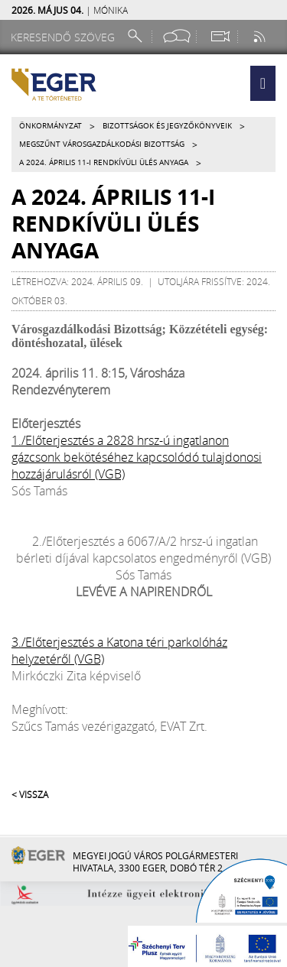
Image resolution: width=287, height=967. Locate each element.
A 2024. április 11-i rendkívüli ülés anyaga (103, 162)
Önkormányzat (50, 126)
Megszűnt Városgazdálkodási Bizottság (101, 144)
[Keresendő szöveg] (65, 37)
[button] (263, 83)
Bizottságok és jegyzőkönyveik (167, 126)
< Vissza (29, 794)
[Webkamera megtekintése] (219, 36)
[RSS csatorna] (261, 36)
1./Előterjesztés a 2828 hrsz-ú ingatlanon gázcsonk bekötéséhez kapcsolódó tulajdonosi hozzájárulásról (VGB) (136, 457)
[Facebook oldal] (177, 36)
